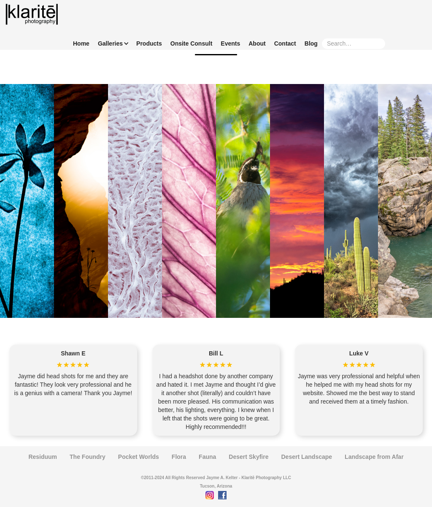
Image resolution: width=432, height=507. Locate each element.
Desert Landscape (306, 456)
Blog (311, 43)
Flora (179, 456)
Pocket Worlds (138, 456)
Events (230, 43)
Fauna (207, 456)
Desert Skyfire (248, 456)
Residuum (42, 456)
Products (149, 43)
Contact (285, 43)
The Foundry (87, 456)
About (256, 43)
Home (81, 43)
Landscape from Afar (374, 456)
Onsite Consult (191, 43)
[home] (31, 14)
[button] (111, 43)
